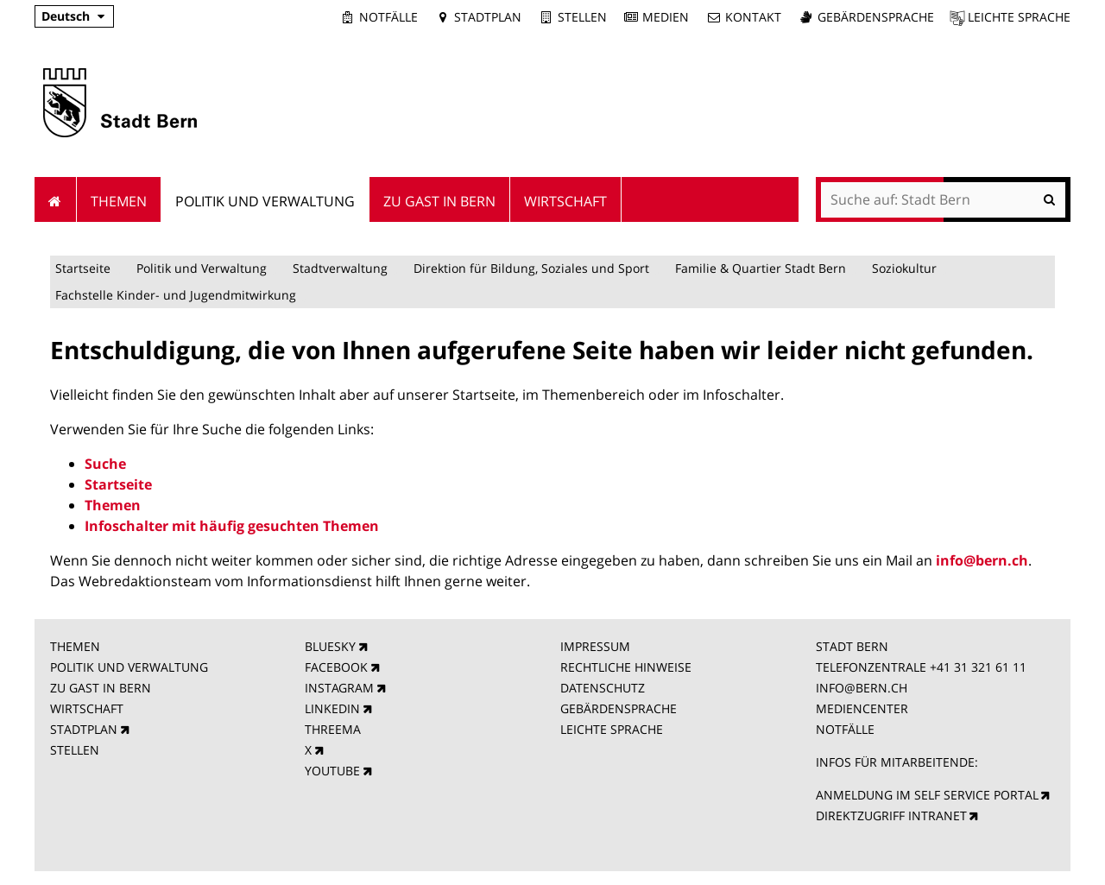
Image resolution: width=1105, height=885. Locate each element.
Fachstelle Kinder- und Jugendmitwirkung (175, 295)
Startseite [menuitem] (56, 199)
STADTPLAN (83, 729)
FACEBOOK (336, 667)
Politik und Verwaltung (201, 268)
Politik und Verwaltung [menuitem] (265, 201)
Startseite (82, 268)
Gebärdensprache (876, 17)
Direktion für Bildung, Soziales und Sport (531, 268)
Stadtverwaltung (340, 268)
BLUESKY (330, 646)
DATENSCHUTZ (602, 688)
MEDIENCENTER (862, 708)
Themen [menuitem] (119, 201)
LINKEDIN (332, 708)
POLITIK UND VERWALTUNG (129, 667)
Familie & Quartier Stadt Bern (760, 268)
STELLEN (74, 750)
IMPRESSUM (595, 646)
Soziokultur (904, 268)
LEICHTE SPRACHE (611, 729)
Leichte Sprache (1019, 17)
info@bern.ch (982, 560)
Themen (113, 505)
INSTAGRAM (339, 688)
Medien (665, 17)
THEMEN (75, 646)
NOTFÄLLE (845, 729)
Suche (105, 463)
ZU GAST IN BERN (100, 688)
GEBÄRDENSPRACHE (618, 708)
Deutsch (65, 16)
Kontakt (753, 17)
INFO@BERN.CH (861, 688)
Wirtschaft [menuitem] (565, 201)
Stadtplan (487, 17)
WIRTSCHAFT (86, 708)
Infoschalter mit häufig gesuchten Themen (232, 525)
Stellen (582, 17)
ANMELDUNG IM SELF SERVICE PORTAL (927, 795)
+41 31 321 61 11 (978, 667)
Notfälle (388, 17)
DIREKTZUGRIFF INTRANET (891, 815)
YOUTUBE (332, 770)
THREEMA (333, 729)
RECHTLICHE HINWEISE (625, 667)
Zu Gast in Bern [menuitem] (439, 201)
